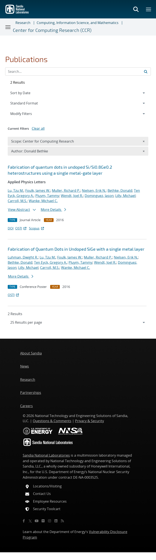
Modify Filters (27, 113)
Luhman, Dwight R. (23, 257)
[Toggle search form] (136, 9)
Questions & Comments (52, 421)
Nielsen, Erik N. (94, 190)
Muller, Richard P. (66, 190)
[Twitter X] (30, 521)
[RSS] (62, 521)
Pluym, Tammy (47, 195)
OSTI (21, 228)
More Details (53, 209)
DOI (11, 228)
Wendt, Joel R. (72, 195)
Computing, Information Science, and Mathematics (77, 22)
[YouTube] (36, 521)
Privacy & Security (89, 421)
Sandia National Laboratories (46, 455)
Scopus (37, 228)
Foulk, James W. (37, 190)
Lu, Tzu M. (16, 190)
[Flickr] (43, 521)
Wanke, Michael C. (43, 200)
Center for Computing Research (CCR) (52, 30)
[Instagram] (49, 521)
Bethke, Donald (120, 190)
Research (22, 22)
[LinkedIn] (56, 521)
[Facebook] (24, 521)
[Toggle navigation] (8, 27)
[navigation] (78, 322)
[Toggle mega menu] (148, 9)
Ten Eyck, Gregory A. (50, 262)
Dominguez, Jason (99, 195)
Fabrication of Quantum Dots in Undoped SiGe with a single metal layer (76, 249)
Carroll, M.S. (17, 200)
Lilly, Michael (125, 195)
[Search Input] (78, 71)
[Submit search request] (146, 71)
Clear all (38, 128)
